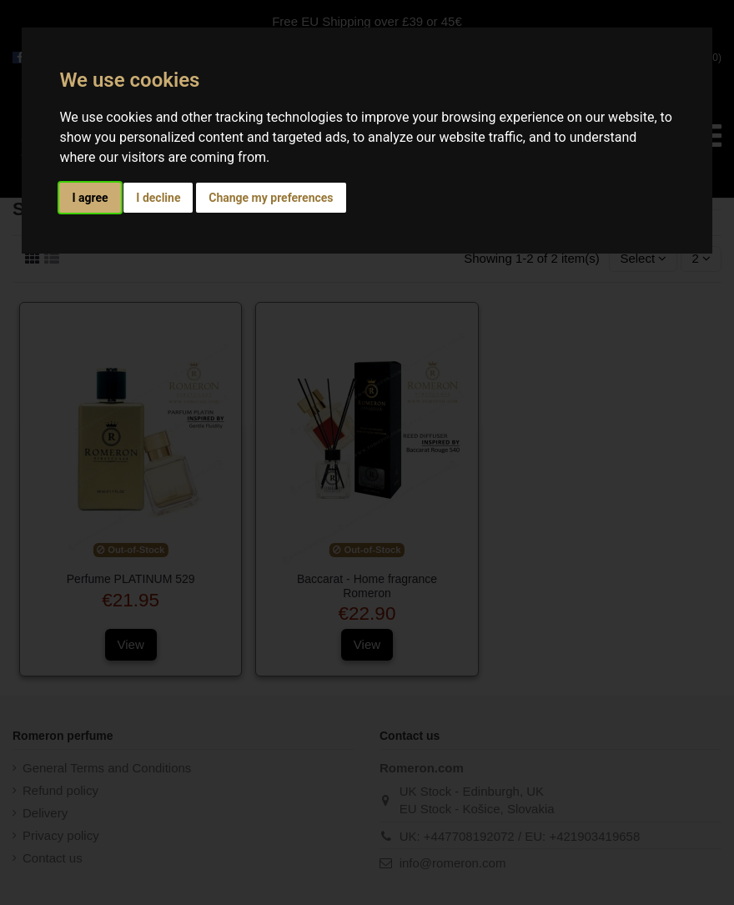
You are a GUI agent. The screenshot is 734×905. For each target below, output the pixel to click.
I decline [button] (158, 197)
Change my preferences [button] (271, 197)
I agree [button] (90, 197)
